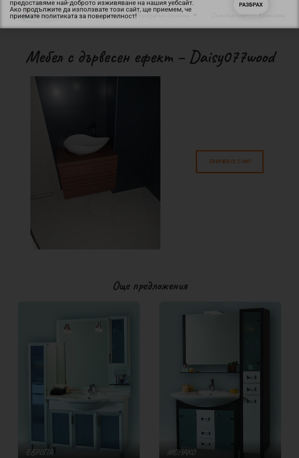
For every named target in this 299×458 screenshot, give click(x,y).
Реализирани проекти (166, 15)
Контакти (271, 15)
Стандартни (228, 15)
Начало (80, 15)
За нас (111, 15)
